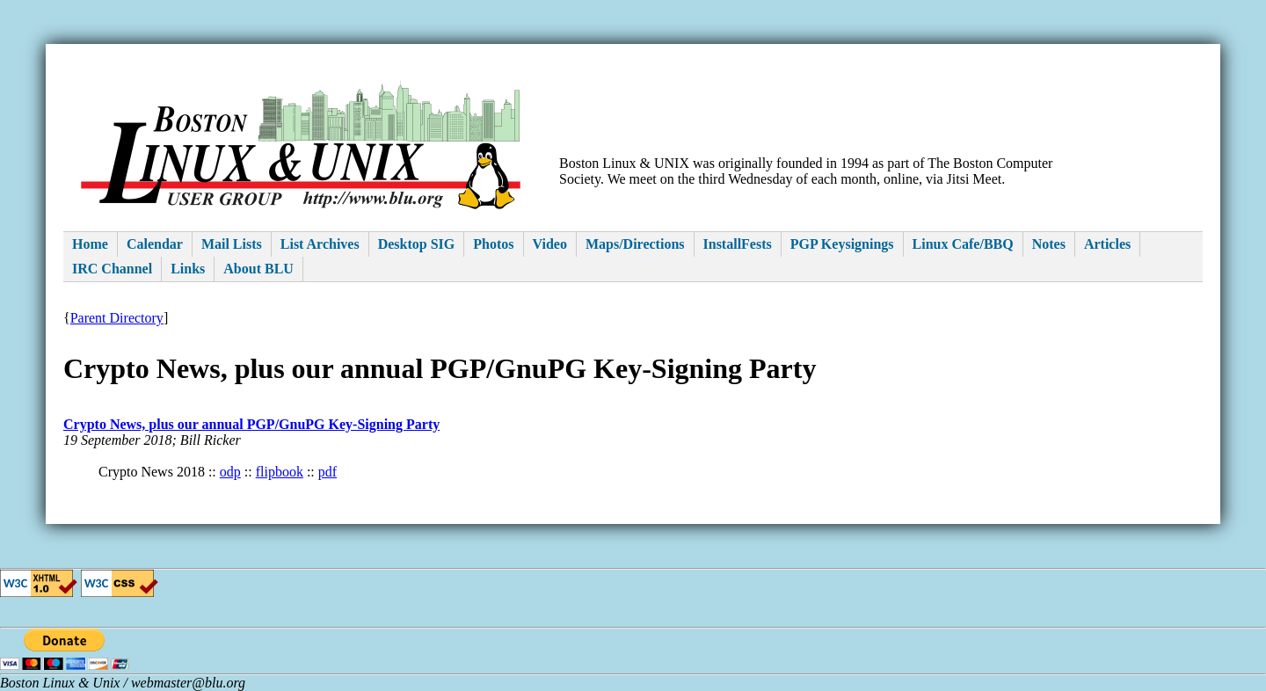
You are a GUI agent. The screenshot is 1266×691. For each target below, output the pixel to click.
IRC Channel (112, 268)
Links (188, 268)
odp (230, 471)
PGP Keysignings (842, 243)
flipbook (279, 471)
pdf (327, 471)
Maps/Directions (635, 243)
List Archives (320, 243)
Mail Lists (231, 243)
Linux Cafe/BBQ (963, 243)
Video (550, 243)
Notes (1049, 243)
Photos (493, 243)
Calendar (155, 243)
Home (90, 243)
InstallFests (737, 243)
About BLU (258, 268)
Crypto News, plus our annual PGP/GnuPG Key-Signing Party (251, 424)
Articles (1107, 243)
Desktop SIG (416, 243)
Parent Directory (117, 317)
